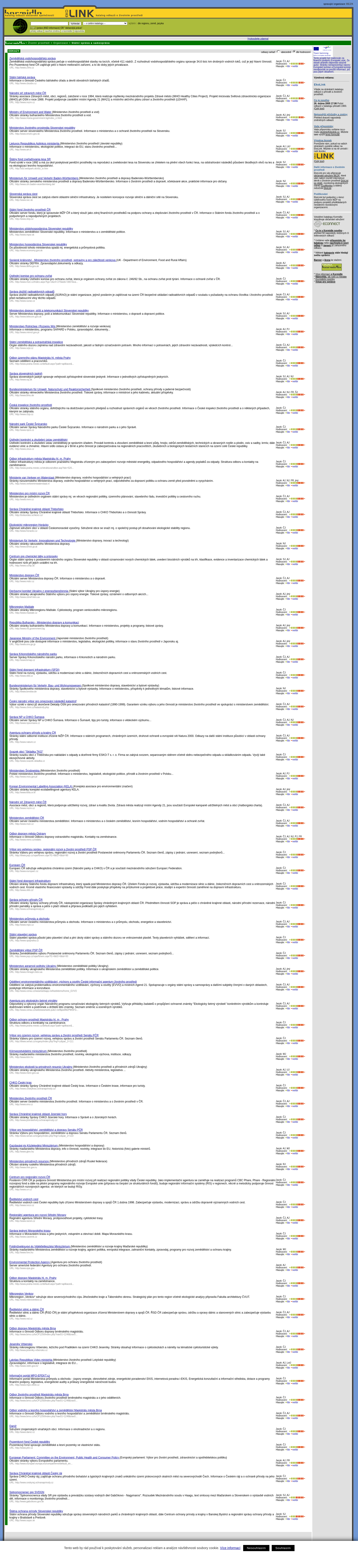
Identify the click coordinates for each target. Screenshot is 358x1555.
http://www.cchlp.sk (25, 565)
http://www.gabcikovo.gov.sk (29, 1501)
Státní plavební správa (23, 934)
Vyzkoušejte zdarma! (257, 38)
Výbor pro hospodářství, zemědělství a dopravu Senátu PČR (46, 1129)
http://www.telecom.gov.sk (28, 316)
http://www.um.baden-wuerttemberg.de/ (35, 184)
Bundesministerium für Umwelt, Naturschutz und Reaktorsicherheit (50, 389)
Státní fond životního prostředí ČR (30, 209)
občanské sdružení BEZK (327, 175)
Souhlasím (283, 1548)
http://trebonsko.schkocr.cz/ (29, 515)
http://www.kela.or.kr (25, 792)
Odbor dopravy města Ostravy (27, 833)
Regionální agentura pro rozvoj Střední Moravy (37, 1215)
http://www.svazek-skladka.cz (30, 761)
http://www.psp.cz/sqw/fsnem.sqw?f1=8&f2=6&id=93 (41, 956)
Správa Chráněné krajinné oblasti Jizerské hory (38, 1114)
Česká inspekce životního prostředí (30, 405)
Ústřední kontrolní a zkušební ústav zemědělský (38, 439)
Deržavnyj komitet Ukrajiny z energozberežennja (39, 591)
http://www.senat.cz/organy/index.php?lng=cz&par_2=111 (44, 1041)
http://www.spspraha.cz (27, 940)
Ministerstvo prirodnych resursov (29, 1161)
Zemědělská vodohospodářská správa (32, 58)
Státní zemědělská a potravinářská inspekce (36, 342)
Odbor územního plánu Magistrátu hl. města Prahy (40, 357)
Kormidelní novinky (325, 279)
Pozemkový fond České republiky (29, 1441)
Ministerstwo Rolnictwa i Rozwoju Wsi (32, 326)
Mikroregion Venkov (21, 1293)
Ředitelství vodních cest (23, 1199)
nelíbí (294, 66)
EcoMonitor (327, 185)
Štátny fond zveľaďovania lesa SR (30, 159)
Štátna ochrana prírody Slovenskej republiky (36, 1511)
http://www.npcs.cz (24, 430)
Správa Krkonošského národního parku (33, 654)
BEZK (349, 4)
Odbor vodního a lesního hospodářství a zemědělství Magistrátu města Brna (55, 1410)
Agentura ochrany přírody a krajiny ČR (32, 732)
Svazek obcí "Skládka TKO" (26, 751)
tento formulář (333, 134)
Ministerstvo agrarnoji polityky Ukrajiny (33, 966)
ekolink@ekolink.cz (330, 132)
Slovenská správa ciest (23, 194)
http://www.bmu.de (24, 395)
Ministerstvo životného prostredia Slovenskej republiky (42, 127)
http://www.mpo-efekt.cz (27, 1385)
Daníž (12, 1426)
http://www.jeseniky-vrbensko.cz (31, 1350)
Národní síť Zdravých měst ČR (28, 802)
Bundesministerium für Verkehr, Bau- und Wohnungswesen (45, 685)
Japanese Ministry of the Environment (32, 638)
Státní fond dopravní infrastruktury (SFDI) (34, 669)
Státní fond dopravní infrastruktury (30, 880)
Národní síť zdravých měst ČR (27, 93)
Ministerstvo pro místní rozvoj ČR (29, 493)
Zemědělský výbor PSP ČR (25, 950)
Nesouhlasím (256, 1548)
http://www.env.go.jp (25, 644)
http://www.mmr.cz (24, 499)
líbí (287, 66)
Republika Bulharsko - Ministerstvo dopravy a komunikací (44, 622)
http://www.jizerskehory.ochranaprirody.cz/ (36, 1120)
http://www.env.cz (24, 1104)
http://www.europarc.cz (26, 871)
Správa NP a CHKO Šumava (26, 717)
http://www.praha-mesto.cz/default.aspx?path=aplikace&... (44, 364)
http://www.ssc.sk (24, 200)
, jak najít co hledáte (331, 276)
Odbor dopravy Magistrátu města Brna (32, 1328)
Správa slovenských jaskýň (25, 373)
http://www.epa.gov (25, 1268)
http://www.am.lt (23, 149)
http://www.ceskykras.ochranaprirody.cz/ (35, 1088)
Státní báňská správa (22, 77)
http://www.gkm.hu (24, 1151)
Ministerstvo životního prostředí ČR (30, 1098)
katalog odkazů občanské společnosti (29, 15)
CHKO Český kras (20, 1082)
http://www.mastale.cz (26, 613)
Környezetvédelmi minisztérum (28, 1051)
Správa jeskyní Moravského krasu (29, 1230)
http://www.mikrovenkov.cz (28, 1299)
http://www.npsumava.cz (27, 723)
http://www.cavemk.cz (26, 1237)
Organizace (60, 43)
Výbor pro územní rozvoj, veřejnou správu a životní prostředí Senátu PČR (54, 1035)
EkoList (327, 188)
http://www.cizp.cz (24, 414)
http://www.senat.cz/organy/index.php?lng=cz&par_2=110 (44, 1136)
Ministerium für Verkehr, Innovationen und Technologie (42, 540)
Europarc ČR (17, 865)
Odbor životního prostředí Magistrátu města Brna (38, 1394)
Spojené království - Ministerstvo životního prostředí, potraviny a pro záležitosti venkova (62, 260)
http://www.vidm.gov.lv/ (26, 1366)
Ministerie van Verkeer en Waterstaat (32, 477)
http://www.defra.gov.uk (27, 266)
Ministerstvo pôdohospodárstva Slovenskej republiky (41, 228)
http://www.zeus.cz (24, 449)
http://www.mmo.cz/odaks (28, 839)
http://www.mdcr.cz (24, 581)
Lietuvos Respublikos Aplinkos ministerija (34, 143)
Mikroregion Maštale (21, 606)
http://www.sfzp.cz (24, 219)
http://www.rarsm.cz (25, 1221)
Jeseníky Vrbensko (20, 1344)
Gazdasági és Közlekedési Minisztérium (33, 1145)
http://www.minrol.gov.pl (27, 332)
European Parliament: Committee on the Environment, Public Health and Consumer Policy (64, 1457)
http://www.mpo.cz (24, 925)
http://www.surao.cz (25, 301)
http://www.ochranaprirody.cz (30, 909)
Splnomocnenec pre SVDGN (26, 1492)
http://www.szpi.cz (24, 348)
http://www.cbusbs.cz (26, 83)
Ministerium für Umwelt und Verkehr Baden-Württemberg (44, 178)
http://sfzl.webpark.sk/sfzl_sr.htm (31, 168)
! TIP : (33, 28)
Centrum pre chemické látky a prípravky (33, 556)
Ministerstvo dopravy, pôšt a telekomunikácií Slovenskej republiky (49, 310)
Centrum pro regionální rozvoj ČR (29, 1177)
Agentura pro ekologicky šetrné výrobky (33, 1000)
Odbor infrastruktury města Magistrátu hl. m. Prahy (40, 458)
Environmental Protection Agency (29, 1262)
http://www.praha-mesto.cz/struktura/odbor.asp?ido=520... (44, 468)
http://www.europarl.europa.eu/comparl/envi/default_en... (44, 1463)
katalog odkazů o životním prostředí (120, 15)
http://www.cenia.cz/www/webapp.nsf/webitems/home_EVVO (46, 991)
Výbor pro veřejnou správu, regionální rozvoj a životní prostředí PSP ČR (53, 849)
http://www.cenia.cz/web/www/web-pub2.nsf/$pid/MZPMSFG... (47, 1010)
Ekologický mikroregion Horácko (28, 524)
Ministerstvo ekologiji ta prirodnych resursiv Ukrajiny (41, 1066)
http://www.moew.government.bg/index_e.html (38, 118)
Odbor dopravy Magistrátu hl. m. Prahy (32, 1278)
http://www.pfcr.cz (24, 1448)
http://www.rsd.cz (24, 1318)
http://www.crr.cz (23, 1189)
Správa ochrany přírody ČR (25, 899)
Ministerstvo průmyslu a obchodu (29, 918)
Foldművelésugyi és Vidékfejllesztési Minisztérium (40, 1246)
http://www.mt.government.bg (30, 628)
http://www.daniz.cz (25, 1432)
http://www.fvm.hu (24, 1252)
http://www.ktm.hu (24, 1057)
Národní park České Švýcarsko (28, 424)
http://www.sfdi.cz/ (24, 890)
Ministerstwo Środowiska (24, 770)
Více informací (230, 1548)
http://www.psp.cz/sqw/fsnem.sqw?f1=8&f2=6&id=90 (41, 855)
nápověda (79, 31)
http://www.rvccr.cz (24, 1205)
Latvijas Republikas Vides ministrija (31, 1359)
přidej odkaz (36, 31)
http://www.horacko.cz (26, 531)
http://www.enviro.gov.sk (27, 134)
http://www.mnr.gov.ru (26, 1167)
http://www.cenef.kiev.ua (27, 597)
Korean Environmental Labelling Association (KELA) (41, 786)
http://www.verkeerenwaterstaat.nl (32, 483)
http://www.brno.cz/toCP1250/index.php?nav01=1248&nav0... (46, 1334)
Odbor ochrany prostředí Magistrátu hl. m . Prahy (39, 1019)
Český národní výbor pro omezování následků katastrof (42, 701)
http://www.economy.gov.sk (29, 250)
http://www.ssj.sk (23, 379)
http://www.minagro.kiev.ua (28, 972)
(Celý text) (319, 108)
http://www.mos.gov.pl (26, 776)
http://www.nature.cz (25, 742)
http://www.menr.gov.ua (27, 1073)
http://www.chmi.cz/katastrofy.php (32, 707)
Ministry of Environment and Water (30, 112)
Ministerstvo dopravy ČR (24, 575)
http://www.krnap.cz (25, 660)
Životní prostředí (39, 43)
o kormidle (67, 31)
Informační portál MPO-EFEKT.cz (29, 1375)
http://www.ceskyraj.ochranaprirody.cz (34, 1482)
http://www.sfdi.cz (24, 676)
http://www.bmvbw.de (26, 691)
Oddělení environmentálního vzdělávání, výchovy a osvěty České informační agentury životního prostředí (73, 981)
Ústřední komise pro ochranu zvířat (30, 275)
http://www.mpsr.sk (24, 234)
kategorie (329, 252)
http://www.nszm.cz (25, 102)
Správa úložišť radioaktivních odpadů (31, 291)
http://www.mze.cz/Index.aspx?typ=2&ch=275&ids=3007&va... (46, 282)
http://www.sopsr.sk (25, 1520)
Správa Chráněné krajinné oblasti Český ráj (35, 1473)
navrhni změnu (52, 31)
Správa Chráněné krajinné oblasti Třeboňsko (36, 509)
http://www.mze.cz (24, 824)
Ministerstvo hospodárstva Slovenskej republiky (38, 244)
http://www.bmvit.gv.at (26, 546)
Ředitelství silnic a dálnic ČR (26, 1309)
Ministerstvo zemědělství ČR (26, 817)
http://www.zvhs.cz (24, 67)
